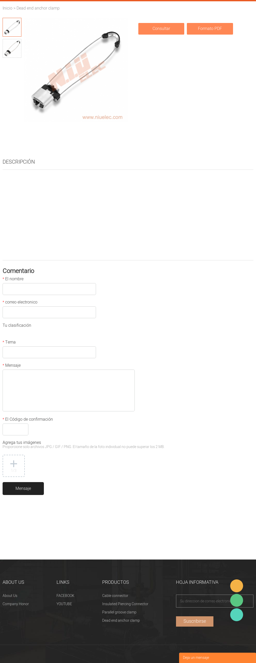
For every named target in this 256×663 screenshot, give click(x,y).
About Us (10, 595)
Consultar (161, 29)
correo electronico (20, 302)
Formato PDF (210, 29)
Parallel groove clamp (119, 612)
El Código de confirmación (28, 419)
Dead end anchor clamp (38, 8)
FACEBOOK (65, 595)
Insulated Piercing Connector (125, 604)
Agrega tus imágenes (84, 445)
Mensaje (12, 366)
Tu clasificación (17, 326)
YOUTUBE (64, 604)
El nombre (13, 279)
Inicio (7, 8)
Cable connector (115, 595)
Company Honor (16, 604)
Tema (9, 342)
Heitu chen (236, 614)
